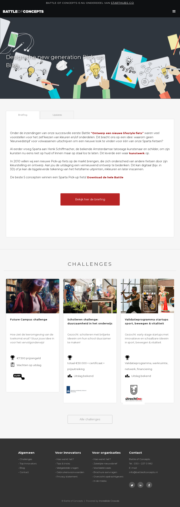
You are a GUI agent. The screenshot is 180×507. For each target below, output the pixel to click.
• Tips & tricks (62, 463)
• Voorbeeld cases (101, 467)
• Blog (21, 467)
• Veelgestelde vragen (67, 467)
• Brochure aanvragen (104, 472)
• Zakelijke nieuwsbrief (104, 463)
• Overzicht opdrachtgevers (107, 476)
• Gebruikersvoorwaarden (69, 472)
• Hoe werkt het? (64, 459)
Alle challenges (90, 419)
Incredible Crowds (109, 500)
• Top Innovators (27, 463)
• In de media (99, 480)
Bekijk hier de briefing (90, 199)
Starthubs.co (122, 2)
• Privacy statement (66, 476)
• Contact (23, 472)
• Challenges (25, 459)
